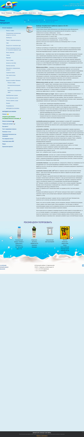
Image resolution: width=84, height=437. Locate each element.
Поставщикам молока (7, 138)
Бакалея (8, 103)
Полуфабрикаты (10, 106)
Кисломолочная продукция (14, 85)
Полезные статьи (6, 131)
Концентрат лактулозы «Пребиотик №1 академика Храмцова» (34, 243)
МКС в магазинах (17, 13)
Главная (3, 13)
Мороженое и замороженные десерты (13, 69)
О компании (9, 13)
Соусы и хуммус (9, 60)
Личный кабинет (32, 13)
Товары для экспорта (7, 123)
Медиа (4, 144)
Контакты (25, 13)
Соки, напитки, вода (10, 75)
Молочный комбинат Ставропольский (9, 5)
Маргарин (8, 57)
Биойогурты (9, 37)
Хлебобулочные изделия (12, 95)
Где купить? (5, 126)
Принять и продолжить (42, 435)
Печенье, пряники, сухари (12, 100)
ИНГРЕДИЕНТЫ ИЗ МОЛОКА (12, 108)
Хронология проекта (7, 146)
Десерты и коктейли (11, 63)
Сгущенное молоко (10, 72)
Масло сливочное (10, 52)
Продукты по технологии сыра (13, 45)
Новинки (4, 114)
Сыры (7, 43)
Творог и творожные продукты (13, 40)
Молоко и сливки (10, 30)
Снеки (7, 78)
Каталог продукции (7, 27)
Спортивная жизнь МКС (8, 141)
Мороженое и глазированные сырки (14, 91)
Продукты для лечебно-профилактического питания (11, 117)
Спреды (8, 55)
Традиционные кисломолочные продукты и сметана (13, 34)
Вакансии (40, 13)
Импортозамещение (7, 121)
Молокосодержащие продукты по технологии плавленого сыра (13, 49)
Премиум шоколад (10, 65)
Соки (9, 88)
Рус (80, 2)
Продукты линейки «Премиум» (13, 80)
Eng (83, 2)
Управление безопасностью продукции (9, 135)
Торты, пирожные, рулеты (12, 98)
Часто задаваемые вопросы (9, 129)
